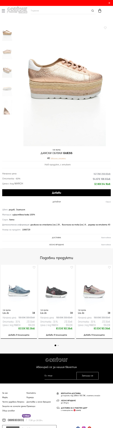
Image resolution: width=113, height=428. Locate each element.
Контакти (31, 393)
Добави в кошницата (18, 335)
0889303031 (16, 420)
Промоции (30, 406)
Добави (56, 192)
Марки (5, 397)
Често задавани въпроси (13, 402)
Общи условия (8, 411)
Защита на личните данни (14, 406)
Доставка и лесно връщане (38, 402)
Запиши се (87, 375)
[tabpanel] (19, 302)
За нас (5, 393)
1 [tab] (55, 345)
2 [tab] (58, 345)
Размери (30, 397)
